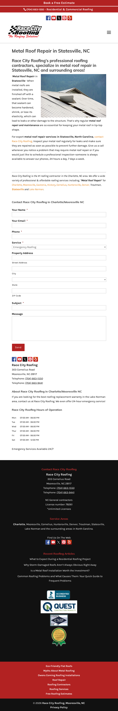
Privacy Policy (59, 706)
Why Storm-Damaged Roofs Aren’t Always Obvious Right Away (60, 563)
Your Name (20, 209)
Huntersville (74, 184)
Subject (18, 303)
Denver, (86, 184)
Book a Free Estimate (59, 3)
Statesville (18, 189)
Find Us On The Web (59, 536)
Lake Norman (36, 189)
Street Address (19, 262)
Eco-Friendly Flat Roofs (59, 664)
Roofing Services (58, 688)
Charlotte (17, 184)
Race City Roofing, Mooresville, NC (63, 701)
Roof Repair (59, 678)
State (15, 285)
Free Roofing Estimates (59, 692)
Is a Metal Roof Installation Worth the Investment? (60, 569)
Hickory (51, 184)
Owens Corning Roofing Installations (59, 674)
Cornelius (61, 184)
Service (17, 242)
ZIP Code (16, 295)
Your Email (20, 220)
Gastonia (41, 184)
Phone (17, 231)
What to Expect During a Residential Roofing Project (60, 557)
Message (17, 313)
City (14, 273)
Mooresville (29, 184)
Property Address (22, 253)
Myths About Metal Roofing (59, 669)
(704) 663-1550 (35, 9)
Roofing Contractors (58, 683)
